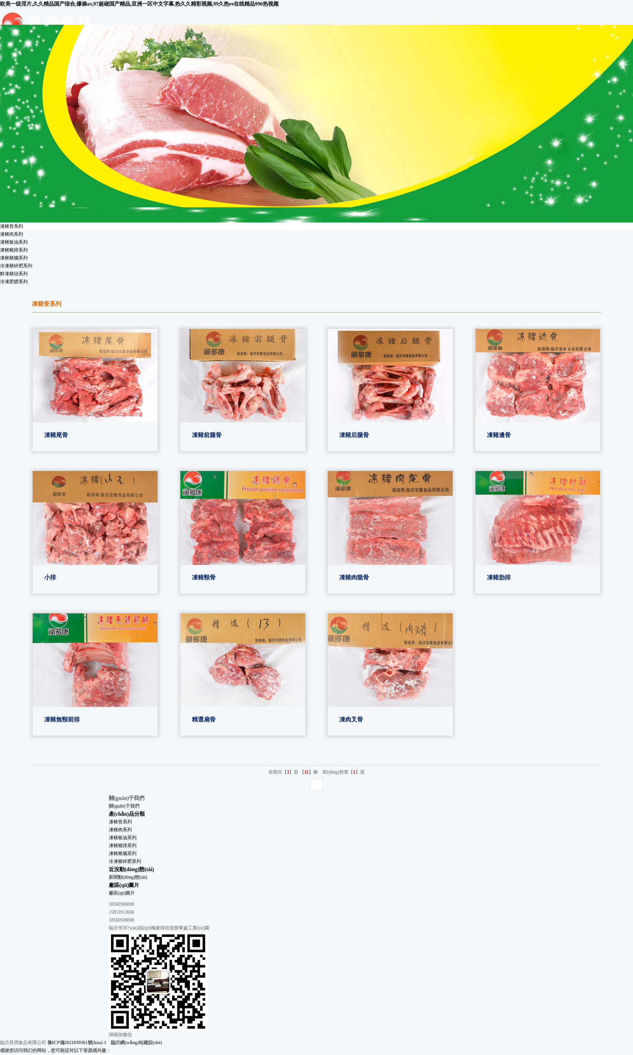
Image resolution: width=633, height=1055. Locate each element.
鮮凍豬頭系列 (14, 273)
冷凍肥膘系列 (14, 281)
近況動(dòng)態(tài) (131, 869)
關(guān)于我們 (124, 806)
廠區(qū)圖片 (124, 885)
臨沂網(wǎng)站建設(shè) (136, 1042)
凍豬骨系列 (11, 226)
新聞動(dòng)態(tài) (128, 877)
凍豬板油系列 (14, 242)
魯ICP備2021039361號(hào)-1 (76, 1042)
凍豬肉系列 (11, 234)
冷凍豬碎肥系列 (16, 265)
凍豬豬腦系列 (14, 257)
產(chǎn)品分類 (127, 814)
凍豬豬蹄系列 (14, 250)
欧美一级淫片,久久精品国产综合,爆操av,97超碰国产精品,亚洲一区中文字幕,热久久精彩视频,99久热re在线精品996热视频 (139, 4)
